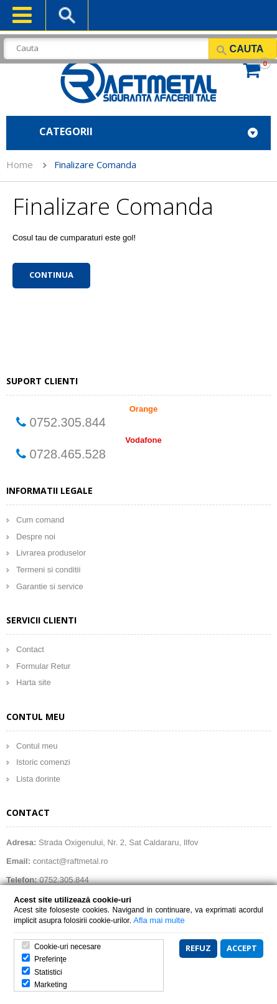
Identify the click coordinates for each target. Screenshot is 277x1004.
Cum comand (40, 519)
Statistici (48, 972)
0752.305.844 (68, 422)
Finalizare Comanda (95, 164)
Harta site (33, 682)
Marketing (50, 984)
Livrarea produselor (51, 552)
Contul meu (36, 746)
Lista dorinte (38, 779)
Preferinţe (50, 959)
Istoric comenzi (43, 762)
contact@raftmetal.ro (70, 861)
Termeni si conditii (48, 569)
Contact (30, 649)
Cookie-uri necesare (67, 946)
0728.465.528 (68, 454)
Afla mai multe (158, 920)
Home (19, 164)
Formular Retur (43, 666)
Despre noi (35, 536)
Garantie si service (49, 586)
